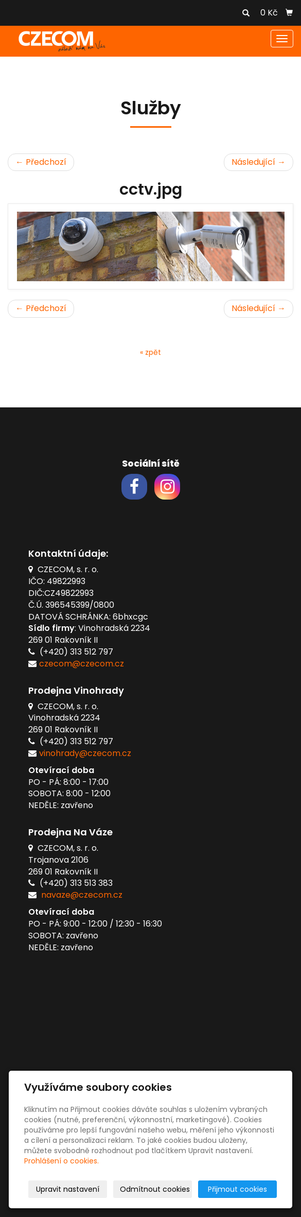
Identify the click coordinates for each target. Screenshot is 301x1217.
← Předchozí (40, 162)
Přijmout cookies (237, 1189)
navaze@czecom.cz (81, 895)
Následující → (259, 162)
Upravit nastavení (67, 1189)
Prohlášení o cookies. (61, 1161)
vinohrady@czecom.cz (85, 753)
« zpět (150, 352)
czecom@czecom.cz (81, 664)
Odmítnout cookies (155, 1189)
